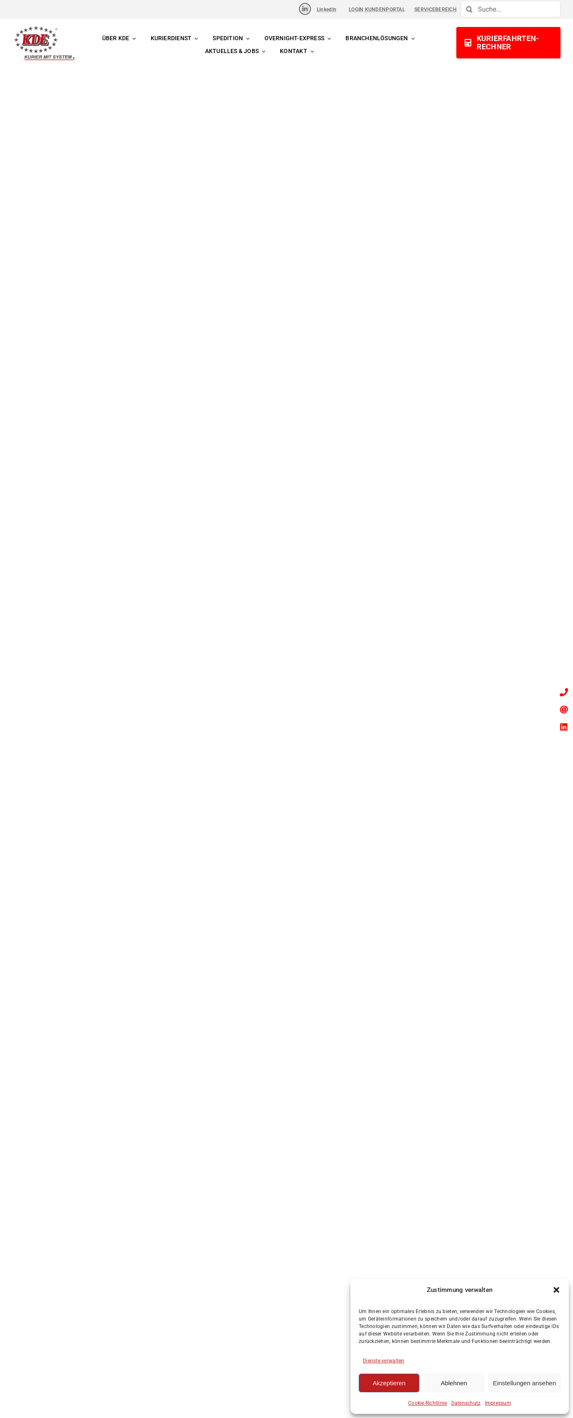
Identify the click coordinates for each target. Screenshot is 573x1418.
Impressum (498, 1403)
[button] (556, 1290)
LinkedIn (326, 9)
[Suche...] (511, 9)
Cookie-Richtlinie (427, 1403)
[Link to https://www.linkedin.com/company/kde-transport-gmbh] (305, 9)
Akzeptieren (388, 1382)
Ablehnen (454, 1382)
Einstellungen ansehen (524, 1382)
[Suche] (469, 9)
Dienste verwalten (383, 1361)
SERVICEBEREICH (435, 9)
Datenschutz (466, 1403)
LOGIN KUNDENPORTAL (377, 9)
